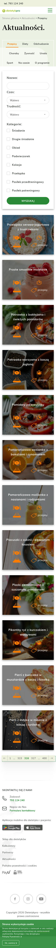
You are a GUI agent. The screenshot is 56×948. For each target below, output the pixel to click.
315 (19, 758)
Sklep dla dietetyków (14, 839)
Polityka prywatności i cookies (19, 865)
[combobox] (28, 100)
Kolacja (17, 165)
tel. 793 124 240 (13, 3)
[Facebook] (15, 899)
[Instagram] (28, 899)
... (14, 758)
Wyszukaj (28, 201)
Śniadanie (18, 130)
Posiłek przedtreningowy (28, 182)
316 (26, 758)
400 (44, 758)
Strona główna (10, 18)
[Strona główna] (11, 10)
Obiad (16, 147)
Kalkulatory (8, 845)
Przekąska (18, 173)
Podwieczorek (21, 156)
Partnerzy (7, 852)
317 (33, 758)
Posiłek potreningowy (26, 190)
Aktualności (28, 18)
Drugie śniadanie (23, 139)
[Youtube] (41, 899)
